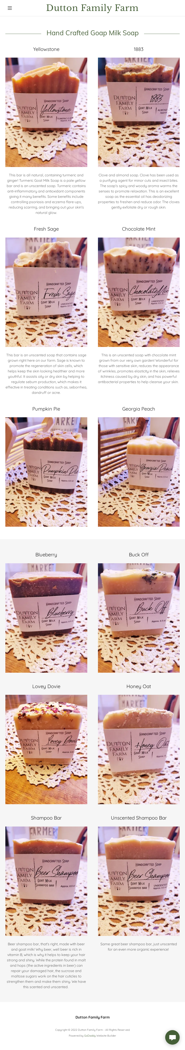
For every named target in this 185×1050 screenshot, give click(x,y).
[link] (92, 9)
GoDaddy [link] (90, 1035)
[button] (18, 8)
